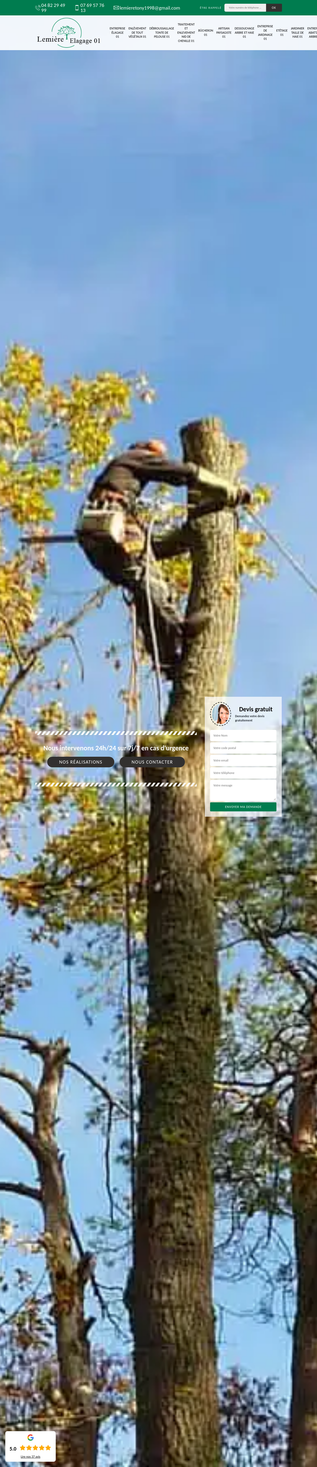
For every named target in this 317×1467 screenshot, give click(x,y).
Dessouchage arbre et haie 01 (244, 32)
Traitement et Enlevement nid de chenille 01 (186, 33)
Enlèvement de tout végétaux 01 (137, 32)
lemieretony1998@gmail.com (145, 8)
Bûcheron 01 (205, 33)
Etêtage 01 (282, 33)
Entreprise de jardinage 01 (265, 32)
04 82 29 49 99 (50, 8)
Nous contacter (152, 762)
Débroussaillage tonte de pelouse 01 (161, 32)
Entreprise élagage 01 (117, 32)
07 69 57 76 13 (89, 8)
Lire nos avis (30, 1457)
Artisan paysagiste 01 (223, 32)
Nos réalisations (80, 762)
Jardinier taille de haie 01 (297, 32)
